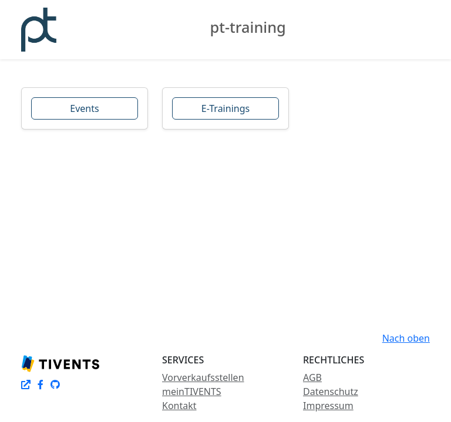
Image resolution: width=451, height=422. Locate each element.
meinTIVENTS (191, 391)
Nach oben (406, 338)
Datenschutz (330, 391)
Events (84, 108)
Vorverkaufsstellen (203, 377)
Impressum (328, 405)
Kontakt (179, 405)
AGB (312, 377)
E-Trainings (225, 108)
